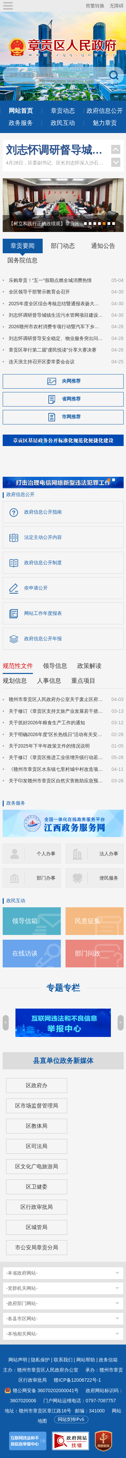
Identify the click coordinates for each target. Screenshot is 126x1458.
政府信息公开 (20, 494)
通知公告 (103, 245)
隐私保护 (40, 1359)
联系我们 (63, 1359)
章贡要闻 (22, 245)
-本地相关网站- (22, 1333)
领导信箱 (25, 921)
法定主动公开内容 (43, 537)
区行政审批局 (36, 1207)
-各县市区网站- (22, 1318)
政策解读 (89, 665)
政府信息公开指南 (43, 512)
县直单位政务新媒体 (63, 1060)
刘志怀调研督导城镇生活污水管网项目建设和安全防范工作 (55, 150)
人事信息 (49, 680)
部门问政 (87, 953)
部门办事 (46, 878)
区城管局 (36, 1227)
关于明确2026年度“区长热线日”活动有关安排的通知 (56, 734)
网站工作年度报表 (43, 613)
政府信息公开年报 (43, 638)
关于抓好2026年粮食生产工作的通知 (47, 722)
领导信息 (55, 665)
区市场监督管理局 (36, 1106)
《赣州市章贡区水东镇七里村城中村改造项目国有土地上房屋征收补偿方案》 (56, 769)
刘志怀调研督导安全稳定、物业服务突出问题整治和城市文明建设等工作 (56, 338)
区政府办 (36, 1085)
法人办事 (108, 853)
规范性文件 (18, 665)
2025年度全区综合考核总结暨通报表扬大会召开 (56, 303)
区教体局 (36, 1126)
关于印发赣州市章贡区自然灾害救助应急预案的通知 (56, 780)
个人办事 (46, 853)
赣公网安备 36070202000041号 (46, 1390)
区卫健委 (36, 1187)
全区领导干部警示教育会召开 (39, 291)
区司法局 (36, 1146)
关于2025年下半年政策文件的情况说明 (49, 746)
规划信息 (15, 680)
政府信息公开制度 (43, 562)
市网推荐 (71, 416)
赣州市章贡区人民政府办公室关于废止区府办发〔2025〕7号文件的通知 (56, 699)
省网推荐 (71, 398)
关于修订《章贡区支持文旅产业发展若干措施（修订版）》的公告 (56, 711)
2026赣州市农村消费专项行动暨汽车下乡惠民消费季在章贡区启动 (56, 326)
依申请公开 (36, 588)
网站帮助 (85, 1359)
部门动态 (63, 245)
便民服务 (108, 878)
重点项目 (83, 680)
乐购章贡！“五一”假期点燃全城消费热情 (50, 280)
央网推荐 (71, 381)
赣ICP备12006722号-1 (77, 1380)
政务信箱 (108, 1359)
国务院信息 (22, 260)
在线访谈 (25, 953)
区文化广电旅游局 (36, 1166)
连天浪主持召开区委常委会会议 (42, 361)
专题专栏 (63, 987)
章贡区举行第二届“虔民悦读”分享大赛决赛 (52, 350)
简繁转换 (95, 5)
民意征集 (87, 921)
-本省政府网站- (22, 1273)
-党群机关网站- (22, 1288)
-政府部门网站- (22, 1303)
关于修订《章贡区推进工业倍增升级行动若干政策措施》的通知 (56, 757)
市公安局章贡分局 (36, 1247)
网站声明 (17, 1359)
